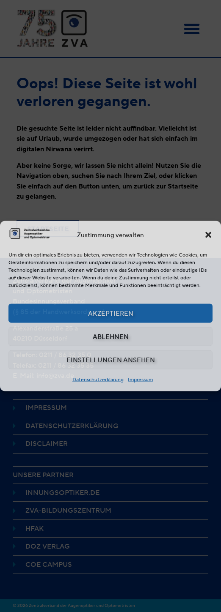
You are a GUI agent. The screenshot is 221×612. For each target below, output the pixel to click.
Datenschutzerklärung (98, 379)
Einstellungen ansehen (110, 359)
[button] (208, 235)
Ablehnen (111, 336)
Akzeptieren (110, 313)
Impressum (140, 379)
